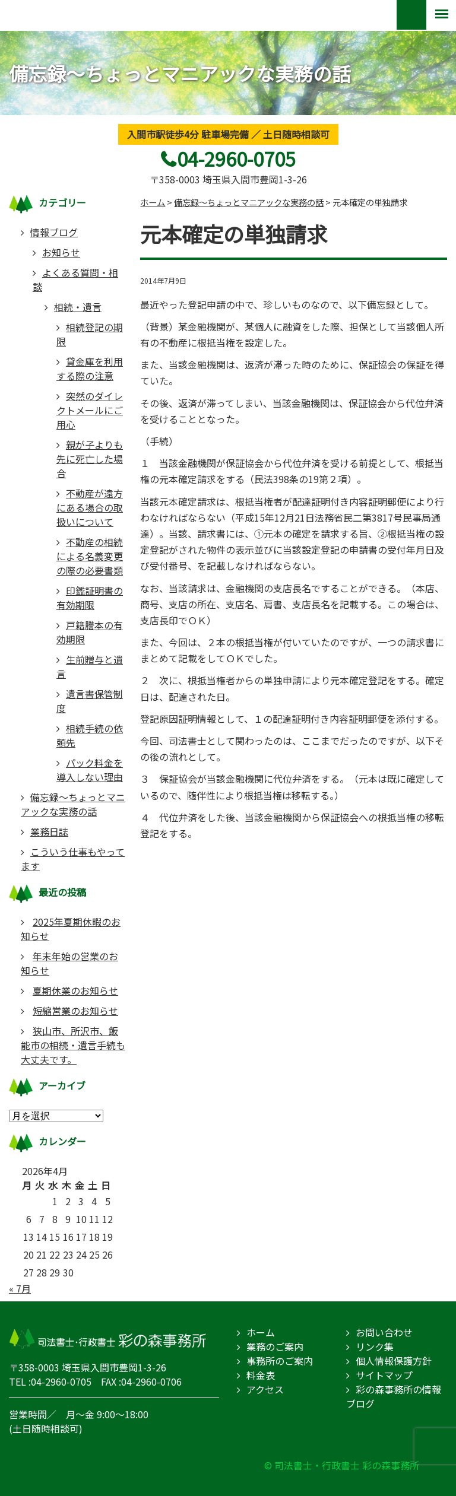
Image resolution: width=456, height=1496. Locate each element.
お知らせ (61, 252)
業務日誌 (49, 831)
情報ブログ (54, 232)
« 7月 (20, 1288)
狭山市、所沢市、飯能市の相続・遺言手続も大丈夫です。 (73, 1045)
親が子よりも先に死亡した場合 (89, 458)
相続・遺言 (78, 307)
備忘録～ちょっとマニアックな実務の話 (73, 804)
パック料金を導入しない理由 (89, 769)
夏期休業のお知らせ (75, 990)
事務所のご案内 (279, 1361)
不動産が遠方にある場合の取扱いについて (89, 507)
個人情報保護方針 (394, 1361)
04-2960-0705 (236, 158)
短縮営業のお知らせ (75, 1010)
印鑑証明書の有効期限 (89, 597)
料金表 (260, 1375)
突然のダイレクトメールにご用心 (89, 410)
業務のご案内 (274, 1346)
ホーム (260, 1332)
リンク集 (375, 1346)
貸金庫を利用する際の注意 (89, 368)
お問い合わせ (384, 1332)
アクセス (265, 1389)
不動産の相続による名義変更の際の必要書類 (89, 556)
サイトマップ (384, 1375)
